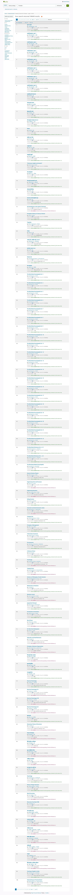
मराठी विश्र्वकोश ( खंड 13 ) (32, 85)
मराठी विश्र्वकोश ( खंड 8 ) (31, 42)
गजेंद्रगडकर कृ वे (30, 182)
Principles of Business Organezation (35, 646)
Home (6, 13)
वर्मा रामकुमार (30, 743)
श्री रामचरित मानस (30, 810)
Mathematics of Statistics (33, 585)
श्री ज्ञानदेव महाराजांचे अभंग (32, 180)
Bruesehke (37, 466)
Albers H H (30, 526)
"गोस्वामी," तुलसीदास (31, 846)
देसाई (34, 665)
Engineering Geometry (32, 490)
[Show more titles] (7, 59)
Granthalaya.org (6, 1)
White (36, 474)
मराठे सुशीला (30, 673)
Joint (41, 578)
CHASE (6, 27)
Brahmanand (30, 604)
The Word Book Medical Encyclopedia (35, 464)
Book (6, 47)
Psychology (29, 776)
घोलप (33, 147)
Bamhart (39, 448)
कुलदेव (34, 656)
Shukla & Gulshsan (32, 518)
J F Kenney (30, 587)
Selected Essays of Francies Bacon (34, 879)
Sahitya (37, 786)
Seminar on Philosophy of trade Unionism (36, 577)
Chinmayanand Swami (32, 258)
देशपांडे (34, 156)
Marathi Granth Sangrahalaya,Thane (8, 42)
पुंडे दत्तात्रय (30, 95)
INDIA (6, 57)
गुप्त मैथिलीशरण (30, 855)
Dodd (34, 630)
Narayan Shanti (31, 535)
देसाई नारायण (30, 665)
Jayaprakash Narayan (32, 603)
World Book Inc (31, 275)
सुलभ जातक (29, 24)
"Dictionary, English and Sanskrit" (34, 163)
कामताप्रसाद (36, 838)
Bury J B (29, 552)
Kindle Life (29, 257)
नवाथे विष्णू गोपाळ (31, 26)
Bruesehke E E (31, 466)
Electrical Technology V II (32, 689)
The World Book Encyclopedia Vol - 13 (35, 360)
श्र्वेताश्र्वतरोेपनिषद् (30, 189)
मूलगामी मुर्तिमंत (30, 663)
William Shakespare (32, 224)
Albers (35, 526)
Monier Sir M (30, 164)
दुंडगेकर (34, 104)
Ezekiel (36, 613)
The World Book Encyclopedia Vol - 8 (35, 317)
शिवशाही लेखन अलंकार (31, 655)
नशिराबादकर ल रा (31, 241)
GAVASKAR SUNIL (8, 30)
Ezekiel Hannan (31, 613)
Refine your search (9, 16)
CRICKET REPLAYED (8, 53)
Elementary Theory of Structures (34, 724)
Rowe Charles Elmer (32, 492)
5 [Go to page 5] (22, 19)
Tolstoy (35, 621)
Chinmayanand (41, 258)
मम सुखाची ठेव (29, 672)
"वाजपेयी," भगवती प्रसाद (32, 829)
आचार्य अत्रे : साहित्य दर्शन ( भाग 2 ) (33, 239)
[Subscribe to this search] (41, 16)
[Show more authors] (7, 31)
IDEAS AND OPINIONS (7, 56)
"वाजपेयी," (39, 829)
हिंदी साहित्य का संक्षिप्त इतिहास (32, 862)
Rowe (38, 492)
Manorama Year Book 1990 (33, 802)
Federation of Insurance (33, 544)
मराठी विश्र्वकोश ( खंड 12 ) (32, 76)
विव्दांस (34, 769)
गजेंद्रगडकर (36, 182)
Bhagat (6, 24)
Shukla (38, 518)
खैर (33, 138)
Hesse (34, 483)
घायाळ (28, 231)
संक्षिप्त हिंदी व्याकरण (31, 836)
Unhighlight (19, 22)
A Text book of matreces (32, 533)
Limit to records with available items (8, 21)
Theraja (35, 682)
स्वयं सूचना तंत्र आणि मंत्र (31, 767)
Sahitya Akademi (31, 786)
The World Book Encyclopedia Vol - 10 (35, 334)
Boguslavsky (38, 509)
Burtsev (34, 500)
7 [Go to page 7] (25, 19)
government (39, 647)
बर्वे (33, 112)
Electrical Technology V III (33, 698)
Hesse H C (30, 483)
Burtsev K (30, 500)
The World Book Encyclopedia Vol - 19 (35, 412)
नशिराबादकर (37, 241)
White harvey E (31, 474)
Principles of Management (33, 525)
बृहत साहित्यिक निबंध (31, 750)
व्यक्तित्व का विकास (30, 758)
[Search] (67, 6)
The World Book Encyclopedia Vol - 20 (35, 421)
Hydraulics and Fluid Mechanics (34, 637)
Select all (26, 22)
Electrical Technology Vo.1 (33, 706)
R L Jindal (30, 725)
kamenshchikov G (31, 570)
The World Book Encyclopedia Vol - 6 (35, 300)
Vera (35, 795)
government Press (32, 647)
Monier (35, 164)
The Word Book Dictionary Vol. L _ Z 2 (35, 456)
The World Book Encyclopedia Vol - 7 (35, 308)
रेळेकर (35, 173)
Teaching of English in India (33, 871)
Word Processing (31, 793)
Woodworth (37, 777)
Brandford (39, 561)
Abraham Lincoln (31, 594)
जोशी (36, 35)
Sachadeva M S (31, 872)
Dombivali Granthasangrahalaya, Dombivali (9, 35)
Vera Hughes (30, 795)
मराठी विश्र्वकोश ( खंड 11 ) (32, 68)
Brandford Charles (32, 561)
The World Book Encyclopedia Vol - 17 (35, 395)
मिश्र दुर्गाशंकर (30, 734)
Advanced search (8, 9)
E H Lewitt (30, 639)
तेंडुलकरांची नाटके (30, 111)
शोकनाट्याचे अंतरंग (30, 102)
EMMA (6, 54)
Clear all (31, 22)
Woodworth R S (31, 777)
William (38, 224)
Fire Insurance (30, 542)
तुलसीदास (36, 812)
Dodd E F (30, 630)
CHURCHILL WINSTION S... (7, 29)
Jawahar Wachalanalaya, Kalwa (8, 39)
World (36, 275)
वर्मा (34, 743)
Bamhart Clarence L (32, 448)
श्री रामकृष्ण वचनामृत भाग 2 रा (32, 120)
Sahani (29, 215)
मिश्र (34, 734)
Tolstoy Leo (30, 621)
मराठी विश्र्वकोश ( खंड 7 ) (31, 33)
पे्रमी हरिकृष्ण (30, 821)
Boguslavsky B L (31, 509)
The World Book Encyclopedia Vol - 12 (35, 352)
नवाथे (36, 26)
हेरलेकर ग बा (30, 717)
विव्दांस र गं (30, 769)
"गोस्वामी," (37, 846)
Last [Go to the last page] (37, 19)
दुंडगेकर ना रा (30, 104)
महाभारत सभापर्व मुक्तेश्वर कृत (32, 197)
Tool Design (29, 559)
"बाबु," (35, 864)
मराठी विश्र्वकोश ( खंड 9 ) (31, 50)
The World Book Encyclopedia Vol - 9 (35, 326)
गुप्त (34, 121)
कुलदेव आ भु (30, 656)
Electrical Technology (32, 680)
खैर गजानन (30, 138)
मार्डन (29, 760)
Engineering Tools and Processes (34, 481)
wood (37, 596)
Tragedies (29, 222)
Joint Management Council (33, 578)
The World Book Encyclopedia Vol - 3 (35, 274)
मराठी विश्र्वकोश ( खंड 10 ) (32, 59)
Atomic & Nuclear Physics (33, 473)
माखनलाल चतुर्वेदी (30, 819)
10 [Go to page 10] (30, 19)
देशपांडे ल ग (30, 156)
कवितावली (29, 845)
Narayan (37, 535)
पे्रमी (34, 821)
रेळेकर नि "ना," (30, 173)
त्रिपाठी (35, 751)
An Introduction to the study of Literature (36, 206)
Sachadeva (37, 872)
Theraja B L (30, 682)
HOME (5, 5)
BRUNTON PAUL (8, 25)
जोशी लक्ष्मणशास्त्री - (31, 35)
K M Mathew (30, 803)
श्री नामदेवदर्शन (29, 171)
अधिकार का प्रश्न (30, 828)
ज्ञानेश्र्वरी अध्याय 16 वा (31, 248)
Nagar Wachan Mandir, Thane (7, 44)
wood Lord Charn (31, 596)
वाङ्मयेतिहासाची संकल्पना (31, 94)
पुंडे (33, 95)
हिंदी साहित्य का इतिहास (31, 741)
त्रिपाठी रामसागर (30, 751)
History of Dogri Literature (33, 784)
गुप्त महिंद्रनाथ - (30, 121)
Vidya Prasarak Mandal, (36, 893)
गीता (32, 190)
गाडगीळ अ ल (30, 267)
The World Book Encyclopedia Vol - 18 (35, 404)
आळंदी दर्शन (29, 146)
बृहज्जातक (29, 715)
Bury (33, 552)
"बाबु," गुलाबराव (30, 864)
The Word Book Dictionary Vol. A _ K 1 (35, 447)
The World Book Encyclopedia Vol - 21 (35, 430)
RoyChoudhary (40, 881)
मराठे (34, 673)
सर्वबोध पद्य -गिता (30, 137)
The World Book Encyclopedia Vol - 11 (35, 343)
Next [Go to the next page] (33, 19)
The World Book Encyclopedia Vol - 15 (35, 378)
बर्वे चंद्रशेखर (30, 112)
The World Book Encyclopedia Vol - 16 (35, 386)
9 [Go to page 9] (28, 19)
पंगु (32, 199)
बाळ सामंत (30, 130)
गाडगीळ (34, 267)
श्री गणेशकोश (29, 265)
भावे (33, 232)
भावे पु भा (29, 232)
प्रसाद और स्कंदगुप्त (30, 732)
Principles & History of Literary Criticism (36, 213)
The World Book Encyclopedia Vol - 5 (35, 291)
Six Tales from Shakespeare (33, 629)
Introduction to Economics (33, 611)
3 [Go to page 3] (18, 889)
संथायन (28, 128)
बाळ (33, 130)
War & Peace (30, 620)
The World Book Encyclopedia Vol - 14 (35, 369)
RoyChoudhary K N (32, 881)
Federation (41, 544)
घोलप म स (30, 147)
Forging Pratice (30, 568)
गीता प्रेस (29, 190)
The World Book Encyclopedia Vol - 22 (35, 438)
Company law (30, 516)
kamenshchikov (39, 570)
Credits (46, 893)
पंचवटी (28, 853)
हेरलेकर (34, 717)
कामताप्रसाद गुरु (30, 838)
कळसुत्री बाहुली (30, 154)
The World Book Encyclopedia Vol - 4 (35, 282)
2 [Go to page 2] (18, 19)
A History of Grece (31, 551)
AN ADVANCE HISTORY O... (7, 51)
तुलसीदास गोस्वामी (31, 812)
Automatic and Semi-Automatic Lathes (35, 507)
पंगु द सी (29, 199)
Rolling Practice (30, 499)
